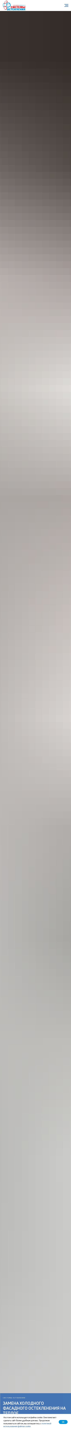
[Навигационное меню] (66, 5)
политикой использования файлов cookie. (27, 1425)
